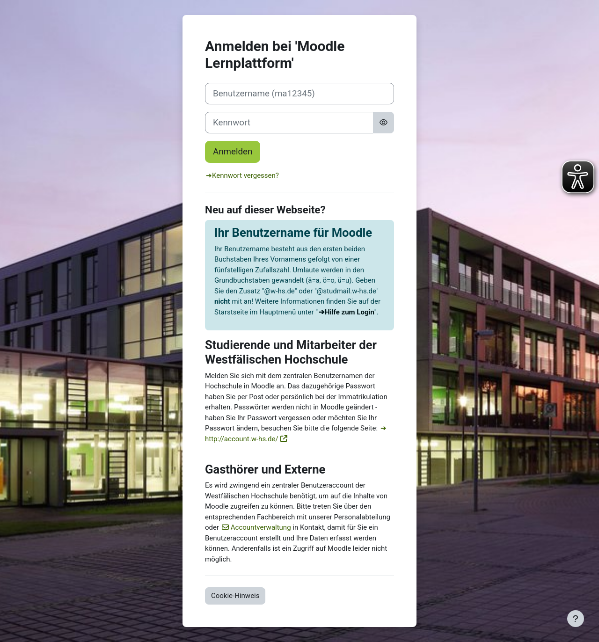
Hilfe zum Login (349, 312)
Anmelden (232, 151)
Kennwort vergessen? (245, 175)
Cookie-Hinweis (235, 595)
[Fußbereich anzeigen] (575, 618)
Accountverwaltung (261, 527)
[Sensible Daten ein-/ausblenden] (383, 122)
